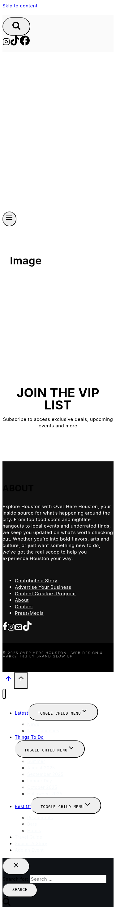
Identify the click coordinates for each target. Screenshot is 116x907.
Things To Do (29, 735)
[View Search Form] (16, 26)
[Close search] (16, 863)
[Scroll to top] (8, 679)
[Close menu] (4, 692)
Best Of (23, 804)
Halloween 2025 (44, 791)
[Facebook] (25, 43)
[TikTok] (15, 43)
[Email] (18, 626)
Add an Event (29, 847)
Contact (24, 606)
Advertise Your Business (43, 586)
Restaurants (40, 815)
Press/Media (29, 612)
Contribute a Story (36, 580)
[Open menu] (9, 218)
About (22, 599)
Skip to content (19, 6)
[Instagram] (6, 43)
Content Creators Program (45, 593)
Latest (21, 711)
